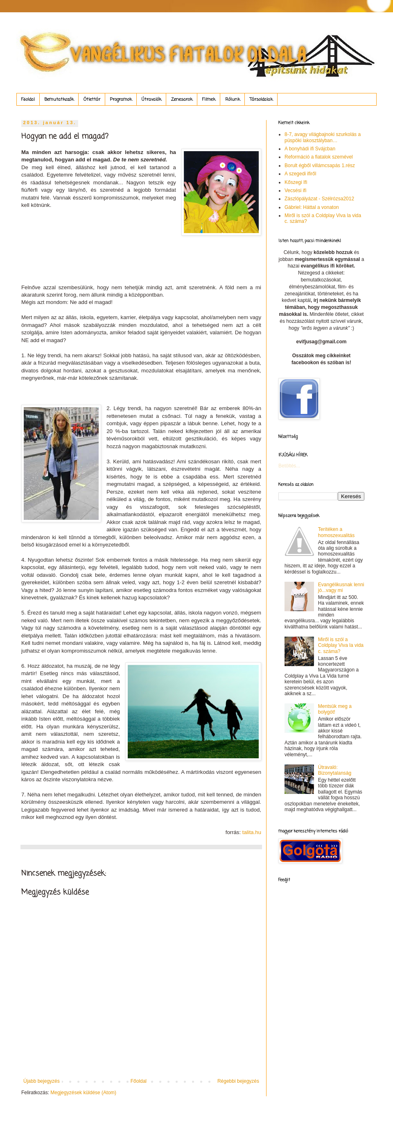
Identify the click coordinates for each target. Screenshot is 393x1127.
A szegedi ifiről (300, 174)
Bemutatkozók (59, 99)
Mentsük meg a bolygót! (335, 709)
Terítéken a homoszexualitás (336, 532)
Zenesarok (181, 99)
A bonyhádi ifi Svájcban (310, 149)
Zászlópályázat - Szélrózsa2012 (319, 199)
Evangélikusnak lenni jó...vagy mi (341, 587)
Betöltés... (289, 466)
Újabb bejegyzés (41, 1081)
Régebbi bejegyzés (238, 1081)
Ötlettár (92, 99)
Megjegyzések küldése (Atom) (83, 1092)
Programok (121, 99)
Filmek (208, 99)
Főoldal (28, 99)
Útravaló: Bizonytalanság (334, 770)
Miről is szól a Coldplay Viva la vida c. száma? (341, 645)
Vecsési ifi (295, 190)
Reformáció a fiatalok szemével (319, 157)
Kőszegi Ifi (296, 182)
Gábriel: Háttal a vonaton (312, 207)
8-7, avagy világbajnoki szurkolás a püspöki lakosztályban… (323, 137)
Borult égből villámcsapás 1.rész (320, 165)
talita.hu (251, 832)
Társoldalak (261, 99)
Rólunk (232, 99)
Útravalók (151, 99)
